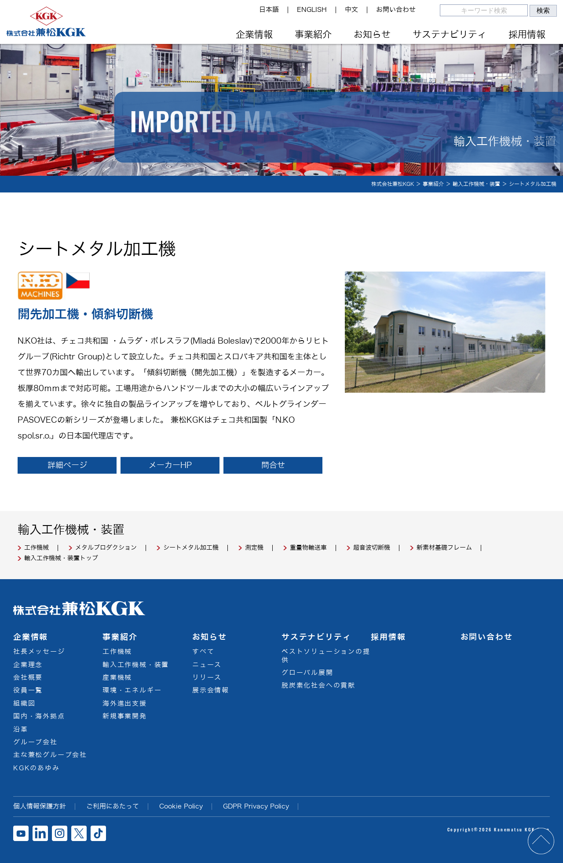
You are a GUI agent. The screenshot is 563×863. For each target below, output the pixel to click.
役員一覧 (28, 690)
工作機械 (36, 548)
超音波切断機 (371, 548)
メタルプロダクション (106, 548)
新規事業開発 (124, 716)
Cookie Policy (181, 806)
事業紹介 (313, 34)
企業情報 (254, 34)
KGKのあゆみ (36, 768)
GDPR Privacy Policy (256, 806)
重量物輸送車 (308, 548)
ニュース (207, 664)
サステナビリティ (449, 34)
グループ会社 (35, 742)
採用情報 (526, 34)
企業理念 (28, 664)
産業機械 (117, 677)
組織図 (24, 703)
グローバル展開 (307, 672)
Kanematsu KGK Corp (522, 829)
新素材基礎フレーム (444, 548)
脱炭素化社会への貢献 (318, 685)
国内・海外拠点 (39, 716)
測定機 (254, 548)
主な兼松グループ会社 (50, 754)
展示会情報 (210, 690)
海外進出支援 (124, 703)
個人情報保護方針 (39, 806)
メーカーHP (170, 465)
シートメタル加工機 (191, 548)
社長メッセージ (39, 651)
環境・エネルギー (131, 690)
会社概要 (28, 677)
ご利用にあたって (112, 806)
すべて (203, 651)
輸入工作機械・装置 (135, 664)
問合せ (273, 465)
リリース (207, 677)
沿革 (20, 729)
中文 (351, 10)
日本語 (269, 10)
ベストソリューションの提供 (326, 656)
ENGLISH (312, 10)
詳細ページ (67, 465)
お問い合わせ (396, 10)
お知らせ (372, 34)
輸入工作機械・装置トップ (61, 558)
